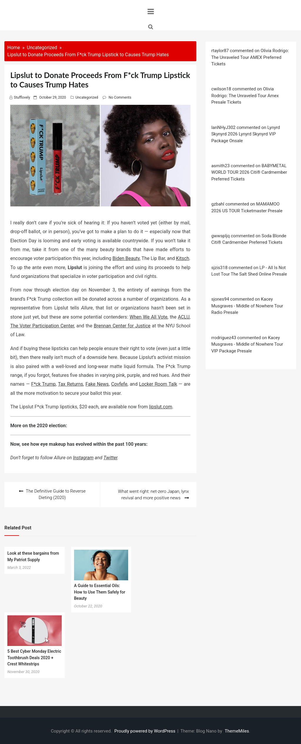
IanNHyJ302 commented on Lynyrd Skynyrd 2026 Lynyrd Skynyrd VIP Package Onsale (245, 134)
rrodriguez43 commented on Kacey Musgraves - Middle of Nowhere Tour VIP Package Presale (247, 344)
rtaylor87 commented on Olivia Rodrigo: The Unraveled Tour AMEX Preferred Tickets (250, 57)
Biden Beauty (126, 258)
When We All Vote (149, 317)
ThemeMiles (237, 730)
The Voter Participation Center (42, 326)
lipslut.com (160, 407)
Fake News (97, 384)
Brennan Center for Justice (122, 326)
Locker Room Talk (158, 384)
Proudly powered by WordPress (145, 730)
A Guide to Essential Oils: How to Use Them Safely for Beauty (99, 591)
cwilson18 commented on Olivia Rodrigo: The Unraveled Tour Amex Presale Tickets (245, 95)
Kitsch (182, 258)
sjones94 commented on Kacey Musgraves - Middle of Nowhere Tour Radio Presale (247, 305)
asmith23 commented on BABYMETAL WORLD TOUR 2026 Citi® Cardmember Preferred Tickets (249, 172)
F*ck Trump (43, 384)
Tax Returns (70, 384)
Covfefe (119, 384)
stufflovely (22, 97)
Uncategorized (86, 97)
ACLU (183, 317)
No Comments (119, 97)
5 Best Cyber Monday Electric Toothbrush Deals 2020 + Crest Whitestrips (34, 657)
